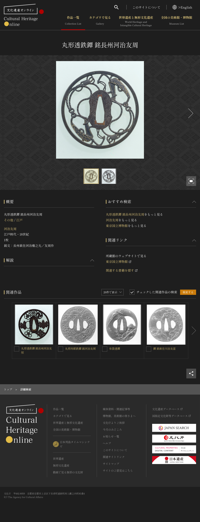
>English (182, 7)
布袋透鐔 (114, 348)
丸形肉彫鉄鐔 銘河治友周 (80, 348)
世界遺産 (58, 459)
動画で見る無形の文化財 (68, 472)
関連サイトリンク (114, 457)
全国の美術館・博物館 (176, 21)
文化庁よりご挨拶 (114, 423)
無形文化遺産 (61, 465)
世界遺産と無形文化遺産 (136, 21)
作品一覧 (73, 21)
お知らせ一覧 (111, 436)
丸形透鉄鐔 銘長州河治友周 (125, 214)
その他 (8, 220)
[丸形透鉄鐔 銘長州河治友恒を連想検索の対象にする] (16, 348)
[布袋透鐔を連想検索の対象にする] (104, 349)
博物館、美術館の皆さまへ (119, 416)
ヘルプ (107, 443)
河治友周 (10, 228)
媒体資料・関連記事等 (116, 409)
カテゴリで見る (100, 21)
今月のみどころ (112, 429)
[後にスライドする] (190, 113)
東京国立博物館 (117, 225)
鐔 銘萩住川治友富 (164, 348)
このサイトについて (146, 7)
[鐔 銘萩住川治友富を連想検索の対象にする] (148, 349)
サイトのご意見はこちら (118, 470)
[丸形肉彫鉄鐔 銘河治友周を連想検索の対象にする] (60, 349)
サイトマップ (111, 464)
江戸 (19, 220)
